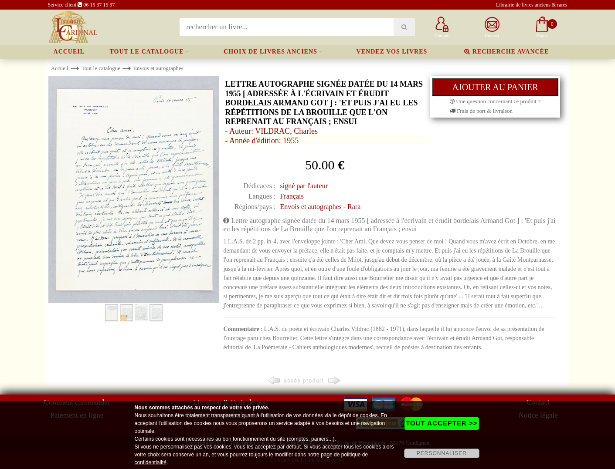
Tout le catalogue (147, 51)
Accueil (69, 51)
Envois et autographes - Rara (320, 206)
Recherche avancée (506, 51)
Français (291, 196)
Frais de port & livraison (481, 111)
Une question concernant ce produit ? (495, 101)
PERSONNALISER (442, 453)
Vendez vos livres (392, 51)
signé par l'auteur (304, 185)
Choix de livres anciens (270, 51)
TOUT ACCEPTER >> (441, 423)
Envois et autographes (158, 68)
